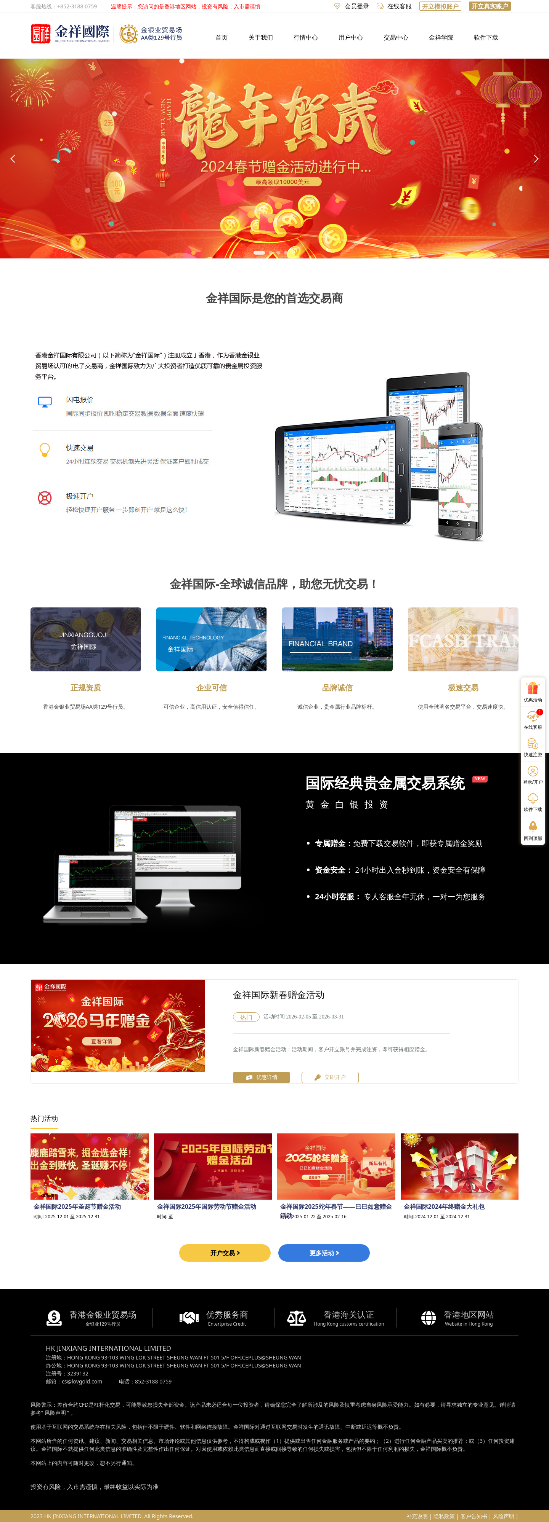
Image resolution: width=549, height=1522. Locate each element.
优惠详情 (262, 1077)
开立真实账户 (490, 6)
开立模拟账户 (440, 6)
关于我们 (261, 37)
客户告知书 (474, 1516)
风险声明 (55, 1412)
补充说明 (417, 1516)
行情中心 (306, 37)
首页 (221, 37)
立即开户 (330, 1077)
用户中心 (351, 37)
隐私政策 (444, 1516)
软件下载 (486, 37)
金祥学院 (441, 37)
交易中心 (396, 37)
